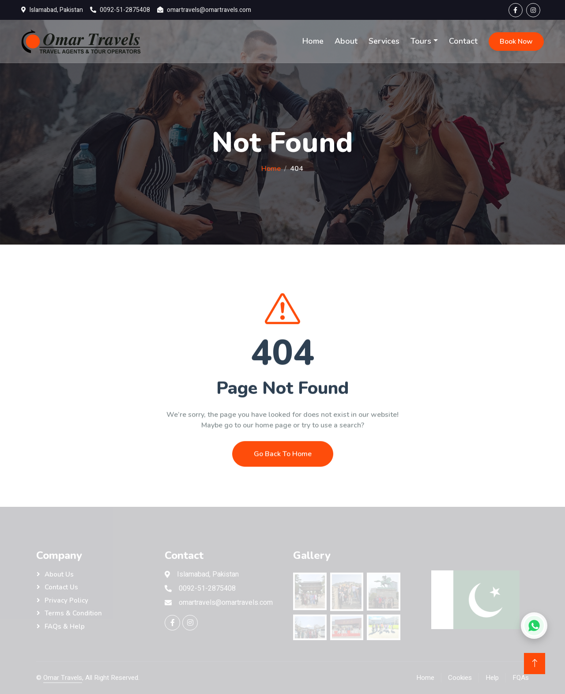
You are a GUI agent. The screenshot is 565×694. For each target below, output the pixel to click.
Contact (463, 41)
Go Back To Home (283, 474)
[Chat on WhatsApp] (534, 626)
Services (384, 41)
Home (313, 41)
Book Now (516, 41)
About (346, 41)
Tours (421, 41)
